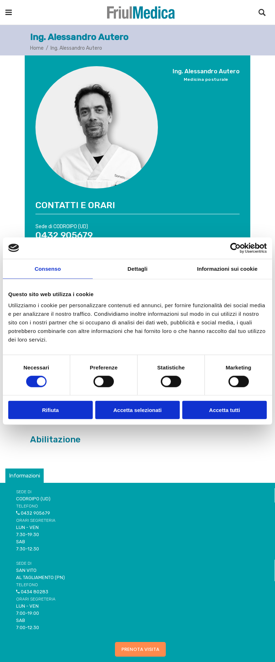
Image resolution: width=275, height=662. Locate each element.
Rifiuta (50, 410)
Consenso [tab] (48, 268)
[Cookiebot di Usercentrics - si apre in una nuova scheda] (235, 247)
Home (37, 48)
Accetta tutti (224, 410)
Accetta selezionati (137, 410)
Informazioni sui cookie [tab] (227, 268)
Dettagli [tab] (137, 268)
